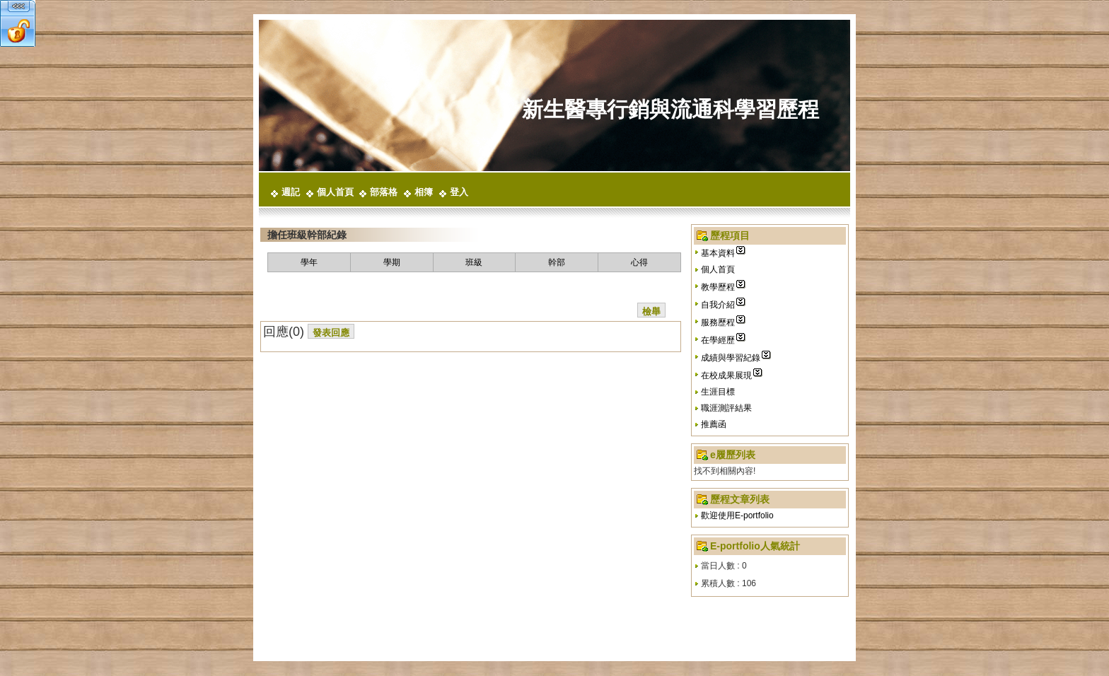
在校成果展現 (726, 375)
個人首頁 (335, 192)
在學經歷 (718, 340)
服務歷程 (718, 322)
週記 (290, 192)
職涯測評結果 (726, 408)
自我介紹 (718, 305)
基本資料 (718, 253)
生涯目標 (718, 392)
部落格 (383, 192)
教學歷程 (718, 287)
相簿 (423, 192)
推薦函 (713, 424)
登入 (459, 192)
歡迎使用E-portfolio (737, 515)
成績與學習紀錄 (730, 358)
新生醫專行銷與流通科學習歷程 (670, 109)
